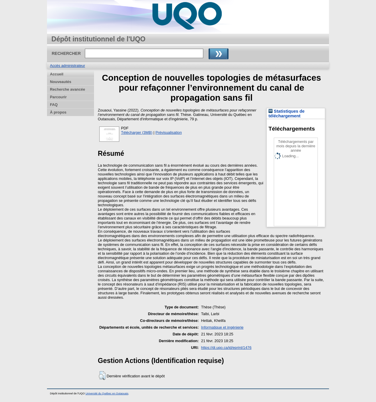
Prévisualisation (168, 132)
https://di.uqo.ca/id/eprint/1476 (226, 347)
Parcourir (58, 97)
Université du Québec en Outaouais (106, 393)
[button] (102, 375)
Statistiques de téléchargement (286, 113)
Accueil (56, 74)
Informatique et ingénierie (222, 327)
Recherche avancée (67, 89)
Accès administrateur (67, 65)
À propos (58, 112)
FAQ (54, 104)
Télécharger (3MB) (136, 132)
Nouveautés (60, 82)
